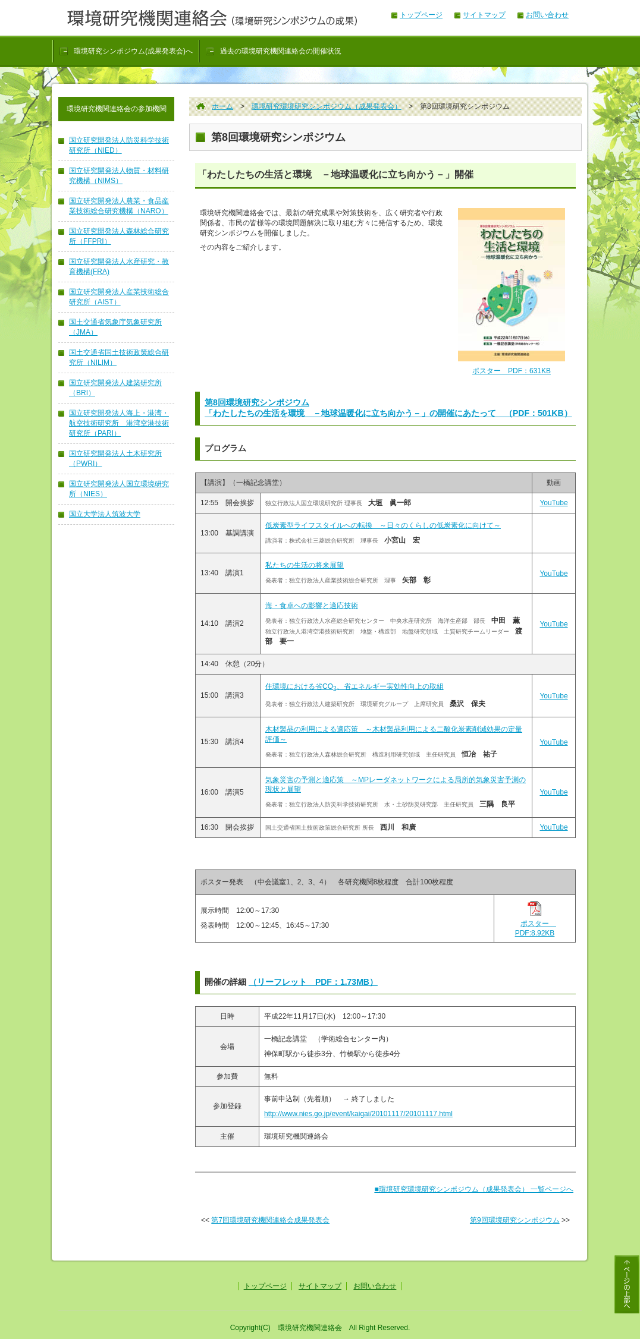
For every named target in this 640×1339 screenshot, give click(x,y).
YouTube (553, 503)
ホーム (222, 106)
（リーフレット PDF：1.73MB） (313, 982)
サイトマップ (484, 15)
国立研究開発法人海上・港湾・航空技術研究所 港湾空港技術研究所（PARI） (119, 423)
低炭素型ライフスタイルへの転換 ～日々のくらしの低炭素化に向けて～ (383, 525)
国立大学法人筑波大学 (104, 514)
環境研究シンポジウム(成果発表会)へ (133, 51)
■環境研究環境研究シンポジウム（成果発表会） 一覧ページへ (473, 1189)
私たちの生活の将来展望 (304, 565)
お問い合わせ (547, 15)
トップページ (421, 15)
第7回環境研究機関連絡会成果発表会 (270, 1220)
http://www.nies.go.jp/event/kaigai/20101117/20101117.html (358, 1114)
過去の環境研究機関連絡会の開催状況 (280, 51)
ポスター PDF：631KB (511, 371)
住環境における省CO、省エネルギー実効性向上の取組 (354, 686)
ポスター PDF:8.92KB (535, 924)
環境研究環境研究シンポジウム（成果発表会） (326, 106)
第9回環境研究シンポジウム (515, 1220)
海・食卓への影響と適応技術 (311, 605)
